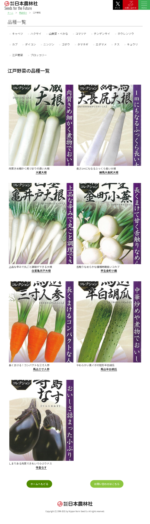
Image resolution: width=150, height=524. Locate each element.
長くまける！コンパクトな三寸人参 (29, 365)
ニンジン (48, 44)
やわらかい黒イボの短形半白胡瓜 (95, 365)
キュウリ (132, 44)
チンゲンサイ (102, 34)
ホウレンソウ (126, 34)
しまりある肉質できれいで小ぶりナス (30, 463)
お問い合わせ (130, 5)
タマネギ (82, 44)
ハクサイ (35, 34)
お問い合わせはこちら (107, 484)
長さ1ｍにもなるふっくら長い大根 (96, 168)
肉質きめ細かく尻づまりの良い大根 (29, 168)
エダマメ (101, 44)
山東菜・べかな (58, 34)
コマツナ (80, 34)
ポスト (118, 5)
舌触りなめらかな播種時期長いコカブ (98, 267)
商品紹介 (23, 12)
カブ (15, 44)
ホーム (10, 12)
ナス (117, 44)
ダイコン (30, 44)
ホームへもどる (39, 484)
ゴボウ (66, 44)
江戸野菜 (17, 55)
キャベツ (17, 34)
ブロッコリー (38, 55)
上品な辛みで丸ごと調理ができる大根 (30, 267)
